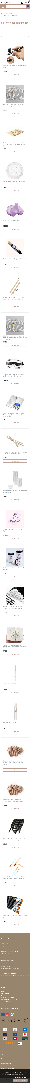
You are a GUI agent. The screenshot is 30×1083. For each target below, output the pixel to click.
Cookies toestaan (20, 1080)
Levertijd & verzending (7, 997)
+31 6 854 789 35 (6, 953)
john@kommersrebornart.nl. (21, 975)
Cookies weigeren (20, 1077)
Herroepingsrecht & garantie (9, 999)
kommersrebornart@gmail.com (9, 951)
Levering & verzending (7, 1068)
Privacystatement (6, 1059)
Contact (3, 995)
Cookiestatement (6, 1063)
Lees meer (20, 1074)
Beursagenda (5, 993)
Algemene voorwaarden (7, 1054)
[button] (28, 7)
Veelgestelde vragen (7, 1001)
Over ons (3, 991)
